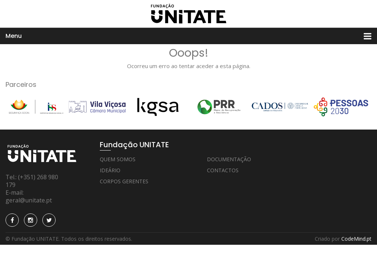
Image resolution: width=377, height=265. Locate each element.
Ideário (110, 170)
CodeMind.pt (356, 238)
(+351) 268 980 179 (32, 181)
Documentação (229, 159)
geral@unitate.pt (29, 200)
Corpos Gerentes (124, 181)
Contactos (223, 170)
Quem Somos (117, 159)
